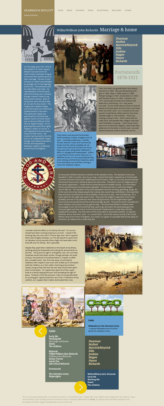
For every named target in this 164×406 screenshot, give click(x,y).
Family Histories (31, 15)
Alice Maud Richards (59, 364)
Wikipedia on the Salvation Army (103, 326)
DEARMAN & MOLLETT (38, 10)
